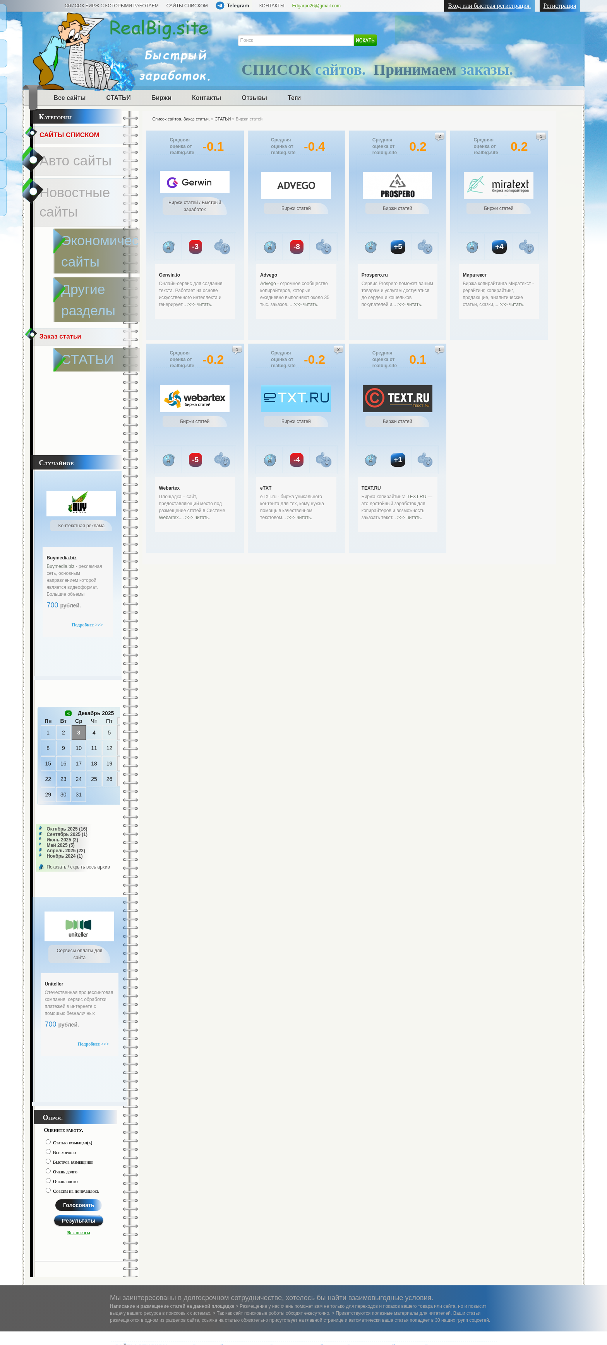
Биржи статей (442, 1229)
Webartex (169, 488)
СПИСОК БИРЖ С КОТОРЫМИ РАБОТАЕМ (112, 6)
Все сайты (69, 98)
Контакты (206, 98)
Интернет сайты (291, 1229)
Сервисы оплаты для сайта (452, 1256)
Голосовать (78, 1054)
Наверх (592, 1332)
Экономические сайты (222, 1229)
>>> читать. (199, 304)
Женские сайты (212, 1207)
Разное (434, 1195)
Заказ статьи (61, 202)
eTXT (265, 488)
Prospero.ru (375, 275)
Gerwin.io (169, 275)
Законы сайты (134, 1241)
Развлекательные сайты (379, 1207)
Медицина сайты (137, 1230)
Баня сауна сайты (293, 1240)
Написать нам (130, 1287)
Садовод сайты (212, 1251)
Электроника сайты (375, 1195)
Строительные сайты (300, 1195)
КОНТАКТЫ (272, 6)
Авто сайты (56, 146)
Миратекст (475, 275)
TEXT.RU (371, 488)
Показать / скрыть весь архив (78, 716)
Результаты (78, 1069)
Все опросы (78, 1081)
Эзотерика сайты (370, 1218)
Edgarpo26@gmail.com (316, 6)
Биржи (161, 98)
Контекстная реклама (453, 1240)
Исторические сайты (219, 1262)
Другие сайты (211, 1195)
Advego (268, 275)
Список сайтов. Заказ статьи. (181, 119)
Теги (294, 98)
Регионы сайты (289, 1207)
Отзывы (254, 98)
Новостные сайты (65, 160)
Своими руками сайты (376, 1229)
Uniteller (54, 833)
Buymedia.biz (61, 406)
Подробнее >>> (87, 473)
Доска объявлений (140, 1219)
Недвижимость (289, 1251)
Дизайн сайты (288, 1218)
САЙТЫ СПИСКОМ (187, 6)
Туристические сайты (375, 1240)
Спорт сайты (209, 1240)
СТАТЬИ (118, 98)
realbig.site (124, 1332)
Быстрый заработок (450, 1218)
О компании (173, 1287)
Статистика (211, 1287)
